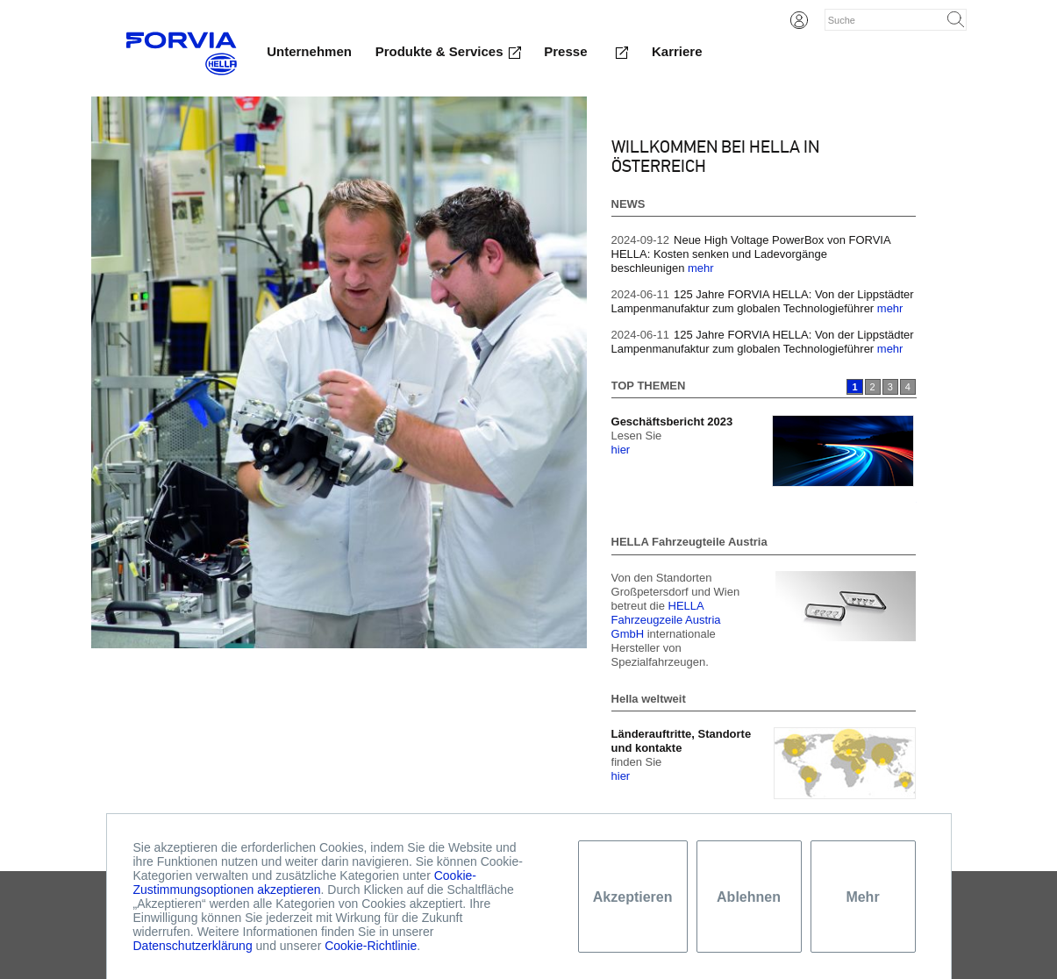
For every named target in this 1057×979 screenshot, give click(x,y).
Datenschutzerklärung (193, 946)
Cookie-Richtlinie (371, 946)
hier (621, 449)
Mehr (862, 897)
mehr (701, 268)
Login (799, 20)
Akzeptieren (633, 897)
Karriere (677, 51)
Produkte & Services (439, 51)
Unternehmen (309, 51)
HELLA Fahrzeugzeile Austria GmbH (666, 619)
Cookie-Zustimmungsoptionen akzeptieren (304, 882)
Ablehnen (749, 897)
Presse (565, 51)
